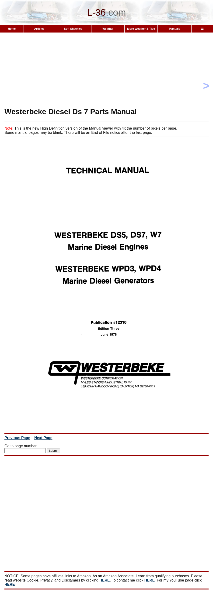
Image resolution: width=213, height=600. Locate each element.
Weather (107, 28)
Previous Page (17, 438)
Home (12, 28)
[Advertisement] (106, 78)
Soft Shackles (73, 28)
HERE (104, 580)
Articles (39, 28)
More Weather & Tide (141, 28)
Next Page (43, 438)
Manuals (174, 28)
